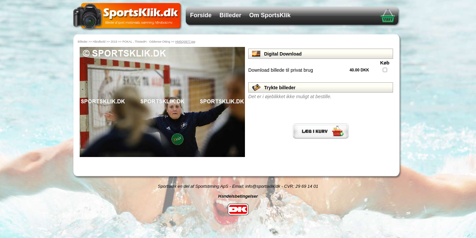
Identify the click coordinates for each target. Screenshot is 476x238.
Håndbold (99, 41)
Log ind (238, 222)
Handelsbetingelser (238, 196)
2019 (114, 41)
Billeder (230, 15)
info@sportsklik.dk (262, 186)
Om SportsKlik (270, 15)
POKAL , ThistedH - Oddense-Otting (146, 41)
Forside (201, 15)
